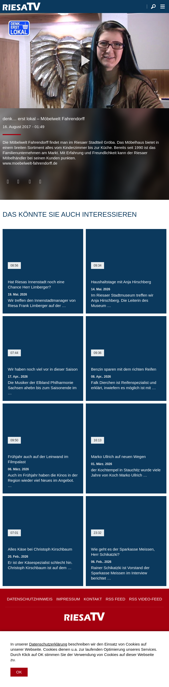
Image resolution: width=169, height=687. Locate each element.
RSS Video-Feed (145, 599)
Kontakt (93, 599)
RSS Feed (115, 599)
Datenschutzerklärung (48, 644)
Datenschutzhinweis (30, 599)
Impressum (68, 599)
